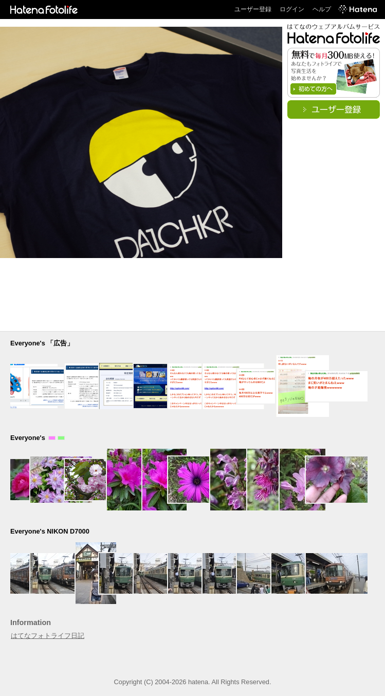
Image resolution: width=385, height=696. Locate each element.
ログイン (292, 9)
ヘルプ (322, 9)
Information (30, 622)
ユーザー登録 (252, 9)
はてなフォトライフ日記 (47, 635)
